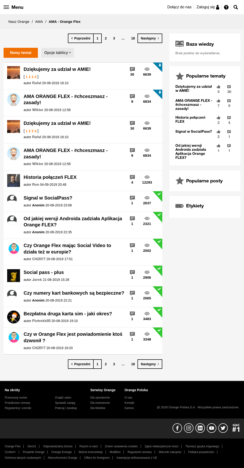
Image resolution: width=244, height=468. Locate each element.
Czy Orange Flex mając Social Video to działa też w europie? (67, 248)
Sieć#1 (31, 446)
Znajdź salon (63, 397)
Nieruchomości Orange (62, 457)
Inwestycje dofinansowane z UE (137, 457)
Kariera (129, 408)
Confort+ (10, 452)
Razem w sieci (88, 446)
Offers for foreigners (97, 457)
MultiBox (115, 452)
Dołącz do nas (179, 7)
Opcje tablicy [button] (56, 53)
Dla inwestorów (100, 403)
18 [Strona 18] (133, 38)
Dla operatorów (100, 397)
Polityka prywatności (201, 452)
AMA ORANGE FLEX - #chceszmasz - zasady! (66, 99)
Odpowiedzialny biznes (57, 446)
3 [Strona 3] (114, 38)
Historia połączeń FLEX (50, 177)
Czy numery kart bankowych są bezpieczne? (74, 293)
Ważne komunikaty (91, 452)
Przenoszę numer (16, 397)
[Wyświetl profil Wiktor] (37, 110)
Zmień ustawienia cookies (121, 446)
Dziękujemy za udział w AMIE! (57, 69)
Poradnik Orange (34, 452)
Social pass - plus (44, 272)
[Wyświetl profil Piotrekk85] (41, 321)
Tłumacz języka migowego (202, 446)
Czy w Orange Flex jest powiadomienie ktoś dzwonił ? (73, 337)
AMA (39, 22)
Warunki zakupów (170, 452)
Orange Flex (12, 446)
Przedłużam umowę (17, 403)
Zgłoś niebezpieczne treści (161, 446)
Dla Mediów (97, 408)
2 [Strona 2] (106, 38)
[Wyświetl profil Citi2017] (39, 259)
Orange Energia (61, 452)
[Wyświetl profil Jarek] (37, 280)
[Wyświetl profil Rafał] (36, 83)
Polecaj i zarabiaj (66, 408)
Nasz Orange (18, 22)
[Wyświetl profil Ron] (35, 184)
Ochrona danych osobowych (23, 457)
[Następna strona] (149, 38)
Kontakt (129, 403)
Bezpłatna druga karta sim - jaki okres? (68, 313)
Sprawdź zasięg (65, 403)
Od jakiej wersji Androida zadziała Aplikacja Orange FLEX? (73, 222)
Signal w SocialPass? (48, 197)
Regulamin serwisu (139, 452)
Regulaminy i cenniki (18, 408)
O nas (128, 397)
